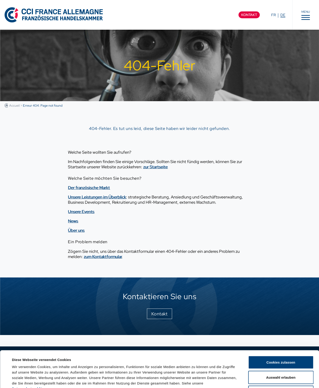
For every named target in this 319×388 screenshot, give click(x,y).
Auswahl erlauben (280, 343)
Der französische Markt (89, 187)
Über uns (76, 230)
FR (273, 15)
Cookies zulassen (280, 328)
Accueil (14, 105)
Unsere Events (81, 211)
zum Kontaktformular (103, 256)
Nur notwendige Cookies (281, 358)
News (73, 221)
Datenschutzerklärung (31, 354)
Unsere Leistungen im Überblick (97, 197)
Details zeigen (195, 379)
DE (282, 15)
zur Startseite (155, 166)
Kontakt (249, 15)
